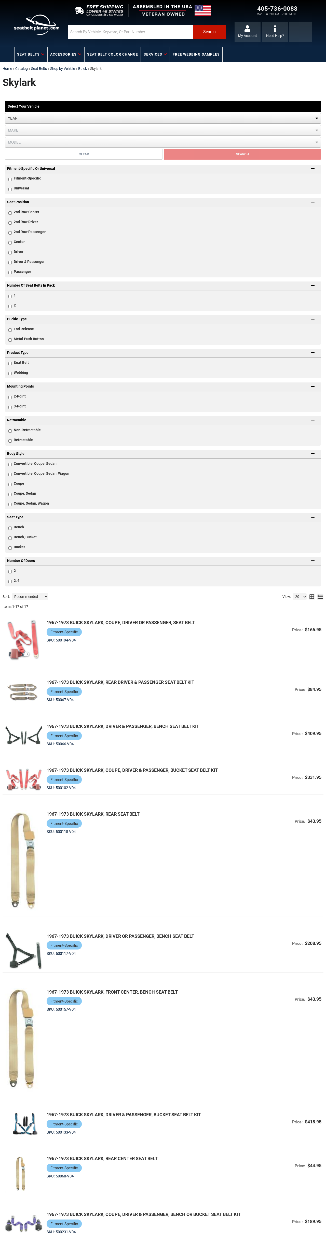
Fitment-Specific (27, 178)
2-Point (20, 396)
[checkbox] (10, 213)
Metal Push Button (29, 339)
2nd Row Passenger (30, 232)
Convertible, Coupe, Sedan (35, 463)
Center (19, 242)
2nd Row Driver (26, 222)
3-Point (20, 406)
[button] (147, 32)
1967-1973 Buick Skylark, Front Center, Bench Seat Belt (112, 992)
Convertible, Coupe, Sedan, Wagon (41, 473)
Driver (18, 252)
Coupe (19, 483)
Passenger (22, 272)
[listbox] (163, 118)
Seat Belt (21, 363)
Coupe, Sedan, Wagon (31, 503)
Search (242, 154)
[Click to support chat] (275, 32)
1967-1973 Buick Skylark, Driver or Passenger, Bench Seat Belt (120, 936)
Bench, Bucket (25, 537)
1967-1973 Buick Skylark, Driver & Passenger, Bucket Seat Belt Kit (124, 1114)
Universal (21, 188)
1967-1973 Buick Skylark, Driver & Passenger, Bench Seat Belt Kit (123, 726)
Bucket (19, 547)
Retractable (23, 440)
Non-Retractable (27, 430)
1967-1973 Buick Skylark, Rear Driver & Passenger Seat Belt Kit (120, 682)
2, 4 (16, 581)
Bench (19, 527)
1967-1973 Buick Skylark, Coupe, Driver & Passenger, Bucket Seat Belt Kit (132, 770)
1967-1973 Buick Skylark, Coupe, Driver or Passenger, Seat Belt (121, 622)
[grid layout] (312, 596)
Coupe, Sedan (25, 493)
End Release (24, 329)
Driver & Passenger (29, 262)
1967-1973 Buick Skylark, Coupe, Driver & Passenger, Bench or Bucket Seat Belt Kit (144, 1214)
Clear (84, 154)
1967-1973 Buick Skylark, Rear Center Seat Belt (102, 1158)
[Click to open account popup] (248, 32)
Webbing (21, 372)
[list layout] (320, 596)
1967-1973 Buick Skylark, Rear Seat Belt (93, 814)
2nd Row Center (26, 212)
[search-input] (130, 32)
